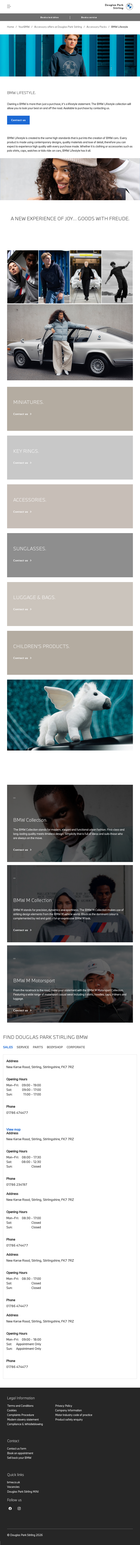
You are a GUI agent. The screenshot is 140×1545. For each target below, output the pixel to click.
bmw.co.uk (13, 1482)
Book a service (89, 17)
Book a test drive (49, 17)
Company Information (68, 1410)
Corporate (76, 1047)
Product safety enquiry (69, 1419)
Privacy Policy (63, 1406)
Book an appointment (20, 1453)
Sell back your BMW (19, 1458)
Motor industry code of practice (73, 1415)
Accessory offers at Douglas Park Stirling (58, 26)
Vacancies (13, 1487)
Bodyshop (55, 1047)
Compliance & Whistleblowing (25, 1424)
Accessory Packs (97, 26)
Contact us (20, 414)
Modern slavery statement (23, 1419)
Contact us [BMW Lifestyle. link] (18, 120)
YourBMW (24, 26)
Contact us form (16, 1448)
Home (10, 26)
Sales (8, 1047)
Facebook (10, 1508)
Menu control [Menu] (9, 6)
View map (13, 1129)
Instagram (19, 1508)
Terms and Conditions (20, 1406)
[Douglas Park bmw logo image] (119, 6)
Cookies (12, 1410)
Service (23, 1047)
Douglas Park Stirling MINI (23, 1491)
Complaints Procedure (20, 1415)
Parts (38, 1047)
